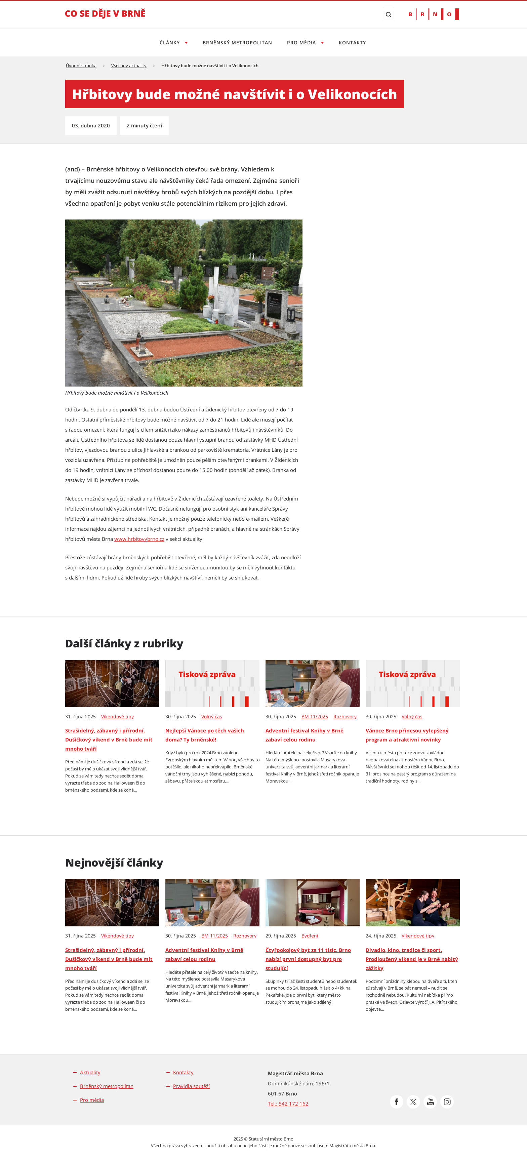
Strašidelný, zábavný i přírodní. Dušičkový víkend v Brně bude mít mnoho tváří (109, 739)
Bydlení (309, 935)
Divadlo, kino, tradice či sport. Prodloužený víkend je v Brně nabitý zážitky (412, 959)
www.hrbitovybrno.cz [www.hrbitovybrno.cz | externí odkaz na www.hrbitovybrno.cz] (139, 538)
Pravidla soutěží (191, 1086)
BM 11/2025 (314, 716)
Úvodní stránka (81, 66)
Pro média (92, 1099)
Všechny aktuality (129, 66)
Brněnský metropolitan (236, 42)
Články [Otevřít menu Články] (168, 42)
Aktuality (90, 1072)
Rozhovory (345, 716)
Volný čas (211, 716)
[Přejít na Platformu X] (413, 1102)
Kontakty (354, 42)
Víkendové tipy (117, 716)
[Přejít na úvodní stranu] (105, 18)
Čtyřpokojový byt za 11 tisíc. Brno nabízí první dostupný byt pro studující (308, 959)
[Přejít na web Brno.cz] (434, 14)
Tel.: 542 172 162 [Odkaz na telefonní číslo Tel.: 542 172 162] (288, 1103)
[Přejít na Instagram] (447, 1102)
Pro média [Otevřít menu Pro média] (303, 42)
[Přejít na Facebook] (396, 1102)
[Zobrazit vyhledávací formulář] (388, 14)
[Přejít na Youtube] (430, 1102)
